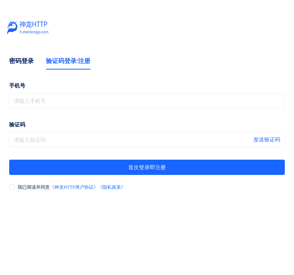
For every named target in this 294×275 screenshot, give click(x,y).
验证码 (17, 125)
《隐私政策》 (112, 187)
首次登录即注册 (147, 167)
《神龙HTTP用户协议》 (74, 187)
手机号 (17, 86)
